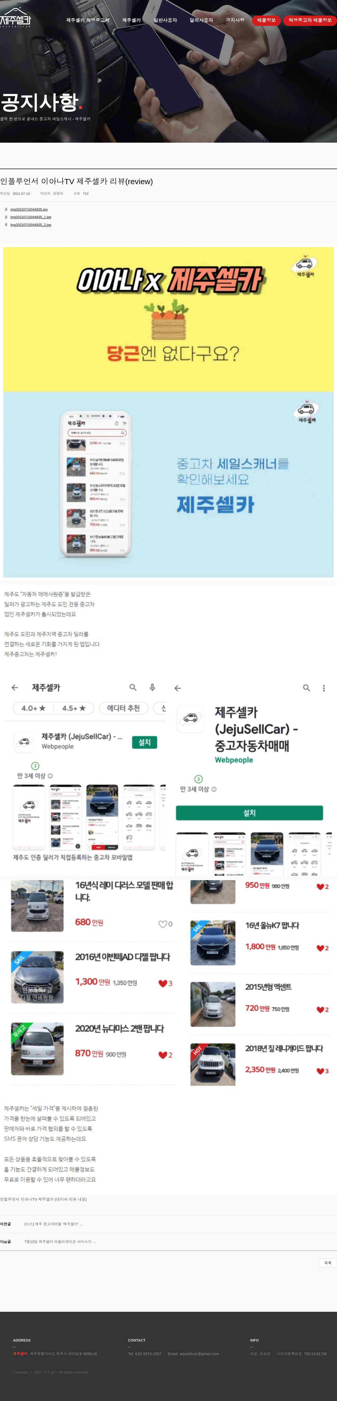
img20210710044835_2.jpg (30, 225)
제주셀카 (15, 17)
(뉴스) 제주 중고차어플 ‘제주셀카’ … (53, 1224)
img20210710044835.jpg (28, 209)
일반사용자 (165, 20)
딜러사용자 (201, 20)
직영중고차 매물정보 (310, 20)
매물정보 (266, 20)
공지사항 (235, 20)
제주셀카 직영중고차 (87, 20)
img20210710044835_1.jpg (30, 217)
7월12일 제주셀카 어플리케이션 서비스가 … (60, 1242)
